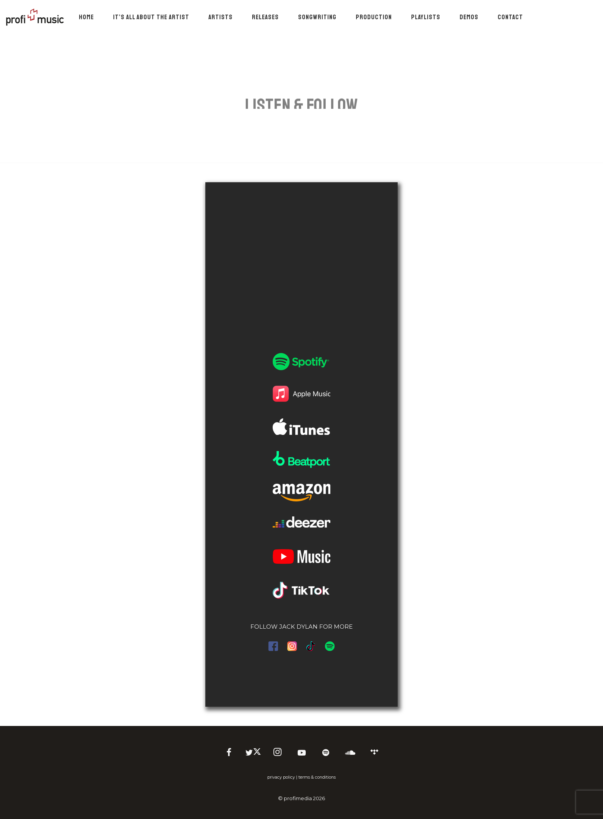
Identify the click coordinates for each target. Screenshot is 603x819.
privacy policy (281, 777)
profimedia (298, 798)
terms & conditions (317, 777)
